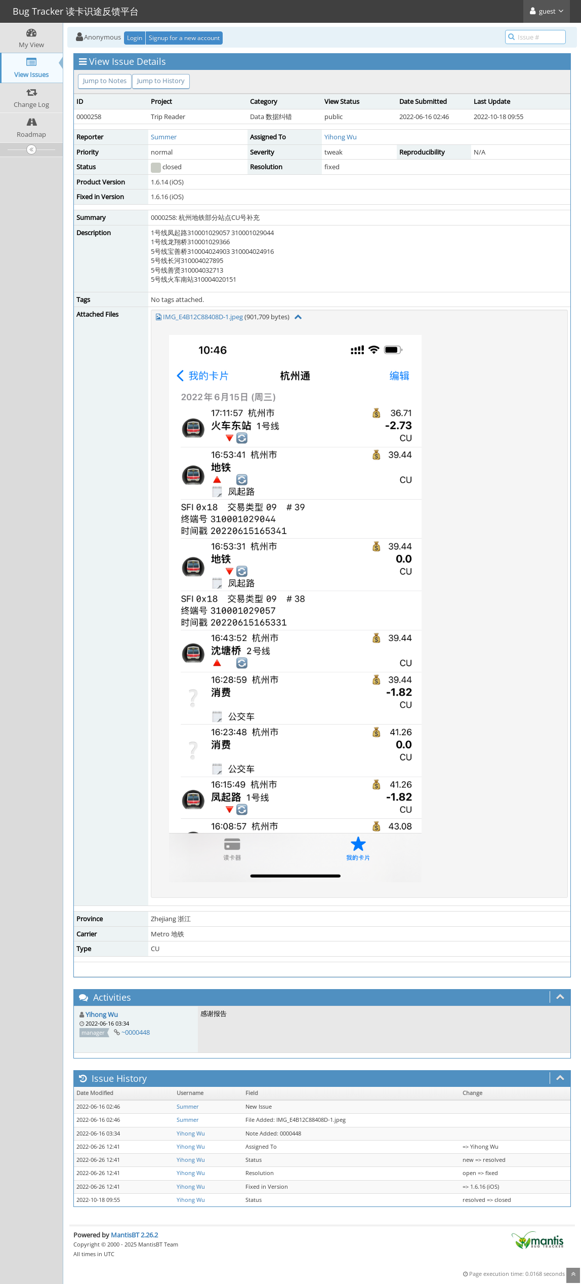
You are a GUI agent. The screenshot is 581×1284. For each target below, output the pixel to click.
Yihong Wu (340, 136)
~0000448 (135, 1032)
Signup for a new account (184, 37)
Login (134, 37)
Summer (164, 136)
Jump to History (161, 80)
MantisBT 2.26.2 (134, 1234)
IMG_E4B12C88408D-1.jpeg (203, 316)
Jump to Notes (105, 80)
